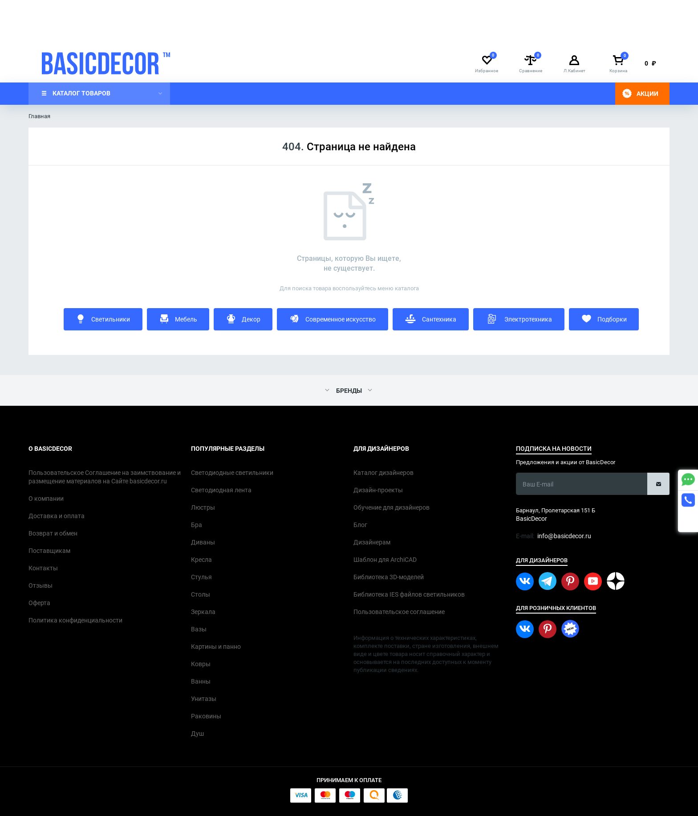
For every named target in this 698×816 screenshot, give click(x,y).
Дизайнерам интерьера (74, 35)
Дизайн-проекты (360, 35)
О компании (136, 35)
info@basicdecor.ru (463, 8)
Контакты (243, 35)
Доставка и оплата (191, 35)
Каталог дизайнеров (297, 35)
